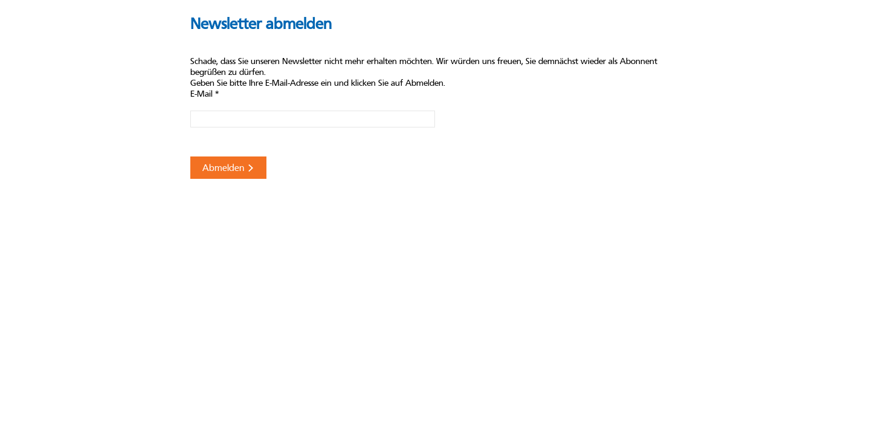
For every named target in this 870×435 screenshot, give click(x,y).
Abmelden (228, 168)
